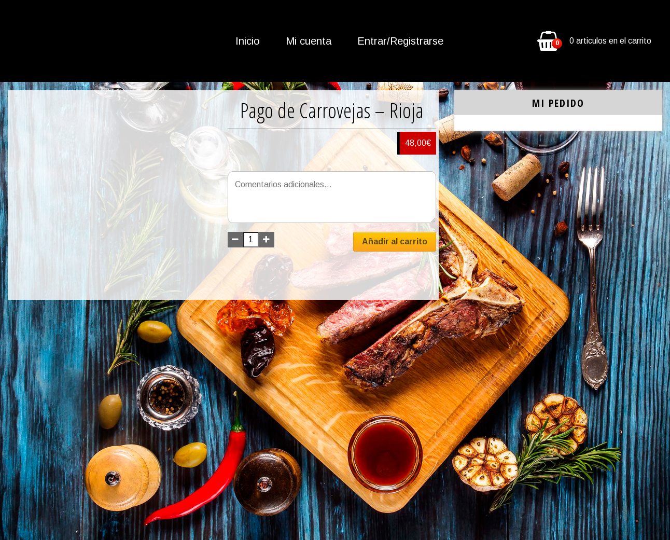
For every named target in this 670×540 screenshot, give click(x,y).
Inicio (247, 41)
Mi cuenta (308, 41)
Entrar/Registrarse (400, 41)
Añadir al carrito (394, 241)
